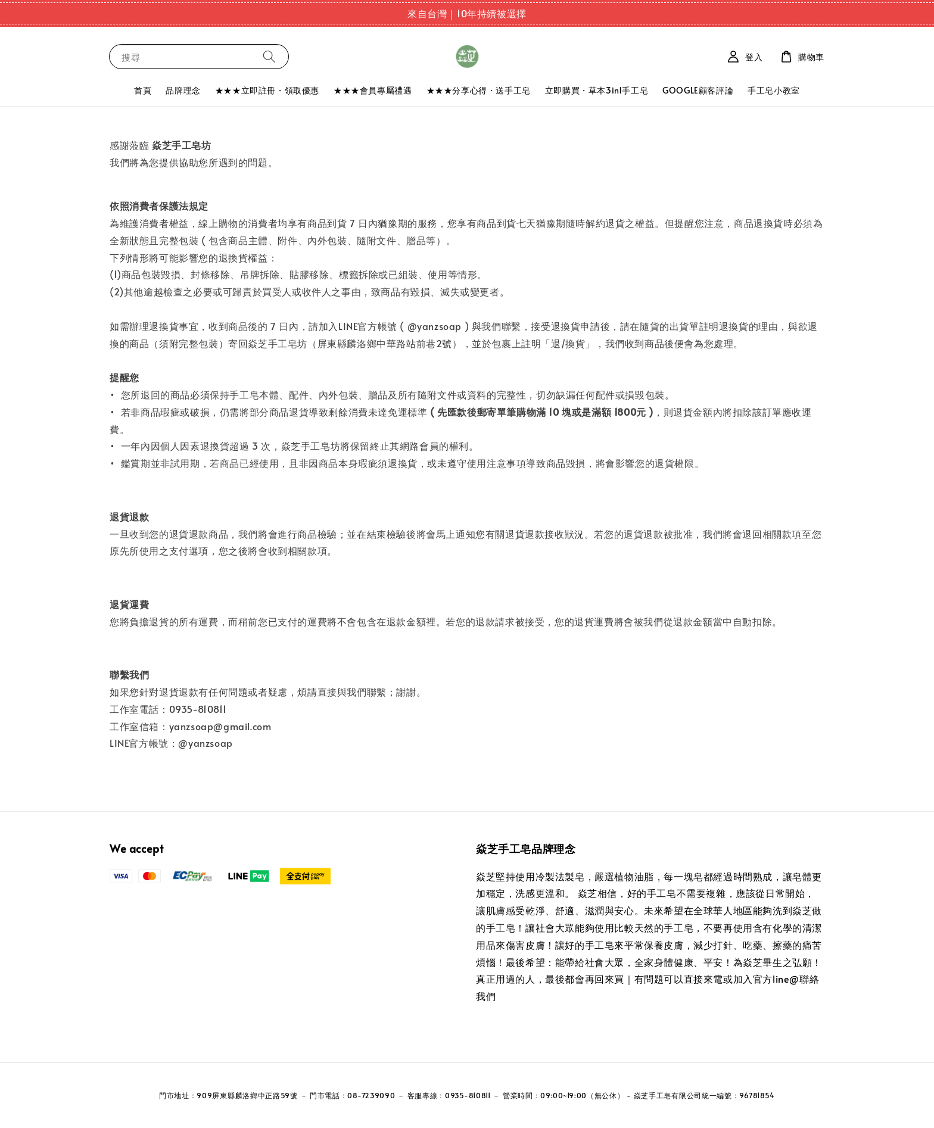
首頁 (142, 90)
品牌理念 (183, 90)
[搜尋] (269, 56)
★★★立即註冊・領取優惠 (267, 90)
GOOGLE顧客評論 (697, 90)
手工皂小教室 (774, 90)
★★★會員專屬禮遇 (373, 90)
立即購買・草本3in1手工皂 (596, 90)
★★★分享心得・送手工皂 (478, 90)
